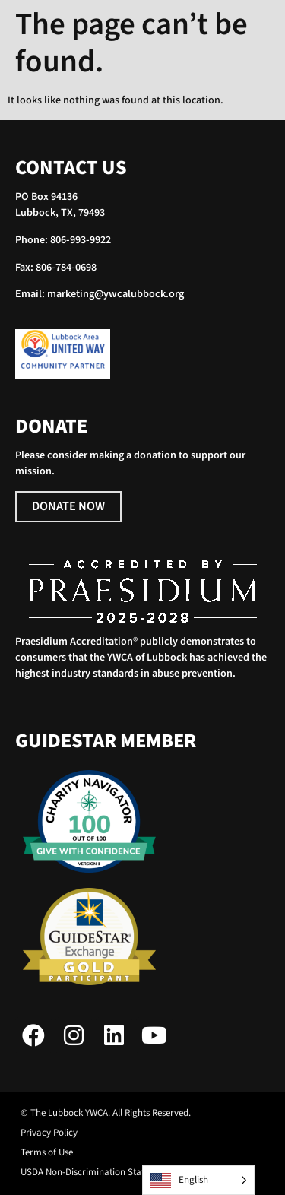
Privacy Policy (49, 1133)
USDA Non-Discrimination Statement (95, 1173)
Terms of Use (47, 1153)
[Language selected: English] (198, 1180)
